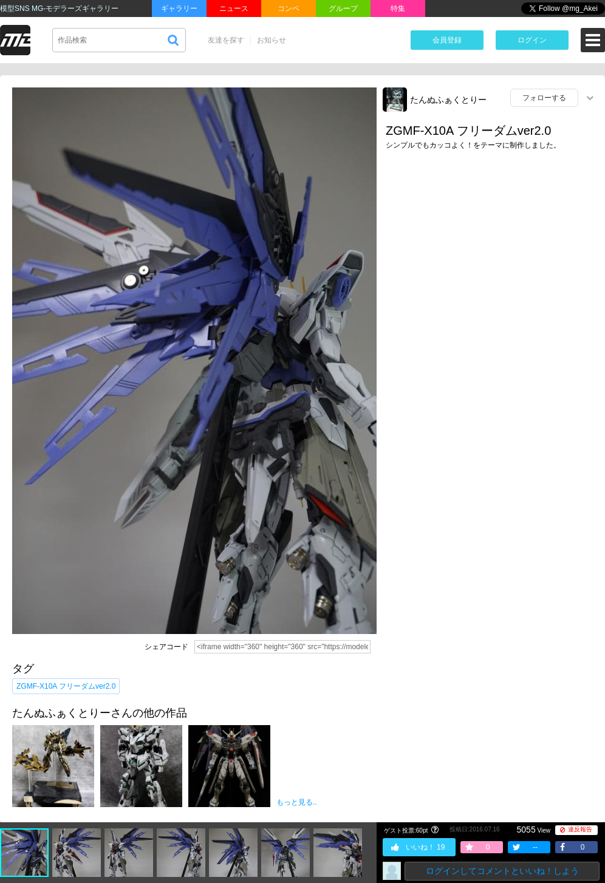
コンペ (288, 8)
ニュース (233, 8)
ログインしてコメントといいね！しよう (502, 871)
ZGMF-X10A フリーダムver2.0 (65, 686)
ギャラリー (179, 8)
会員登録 (447, 40)
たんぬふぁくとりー (448, 99)
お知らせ (271, 40)
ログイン (532, 40)
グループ (343, 8)
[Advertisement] (491, 229)
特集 (398, 8)
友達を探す (226, 40)
